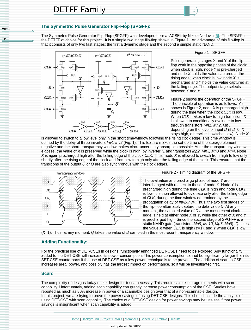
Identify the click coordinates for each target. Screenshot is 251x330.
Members (131, 319)
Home (75, 319)
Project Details (111, 319)
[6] (216, 36)
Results (175, 319)
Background (90, 319)
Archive (161, 319)
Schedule (147, 319)
